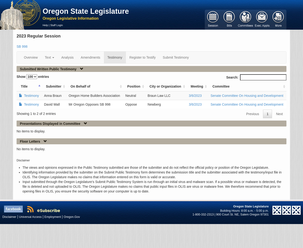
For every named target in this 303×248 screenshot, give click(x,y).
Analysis (67, 57)
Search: (256, 77)
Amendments (90, 57)
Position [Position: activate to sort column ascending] (133, 86)
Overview (31, 57)
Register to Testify (142, 57)
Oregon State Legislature (86, 11)
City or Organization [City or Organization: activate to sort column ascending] (165, 86)
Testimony (114, 57)
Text (49, 57)
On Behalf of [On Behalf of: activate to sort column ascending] (80, 86)
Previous (252, 114)
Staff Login (56, 25)
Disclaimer (9, 217)
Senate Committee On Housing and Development (246, 96)
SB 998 (22, 46)
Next (279, 114)
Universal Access (30, 217)
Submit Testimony (176, 57)
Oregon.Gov (72, 217)
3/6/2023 (195, 96)
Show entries (33, 76)
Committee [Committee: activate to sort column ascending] (220, 86)
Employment (53, 217)
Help (45, 25)
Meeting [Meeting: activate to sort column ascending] (197, 86)
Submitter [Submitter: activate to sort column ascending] (53, 86)
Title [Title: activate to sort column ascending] (24, 86)
